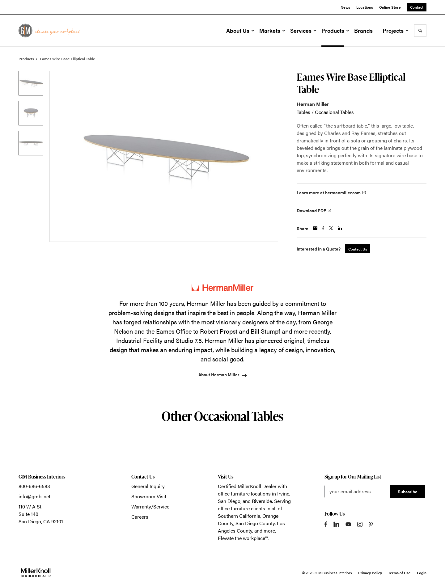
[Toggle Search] (420, 30)
